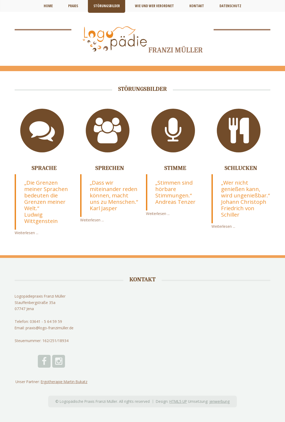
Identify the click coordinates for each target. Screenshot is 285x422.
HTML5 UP (178, 401)
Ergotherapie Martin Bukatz (64, 381)
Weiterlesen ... (26, 232)
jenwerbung (219, 401)
